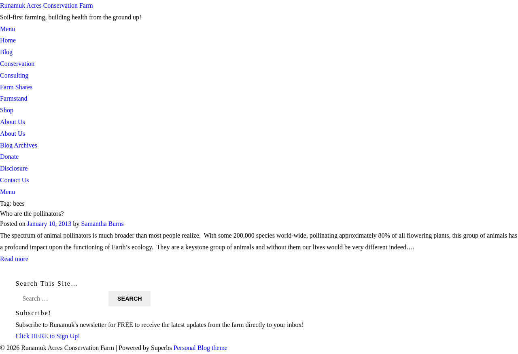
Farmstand (14, 98)
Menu (7, 28)
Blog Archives (18, 145)
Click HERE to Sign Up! (47, 336)
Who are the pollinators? (32, 213)
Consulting (14, 75)
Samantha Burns (102, 224)
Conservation (17, 63)
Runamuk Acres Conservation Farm (46, 5)
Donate (9, 156)
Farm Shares (16, 87)
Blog (6, 51)
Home (8, 40)
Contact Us (14, 180)
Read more (14, 258)
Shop (6, 110)
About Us (12, 121)
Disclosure (14, 168)
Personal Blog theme (200, 347)
